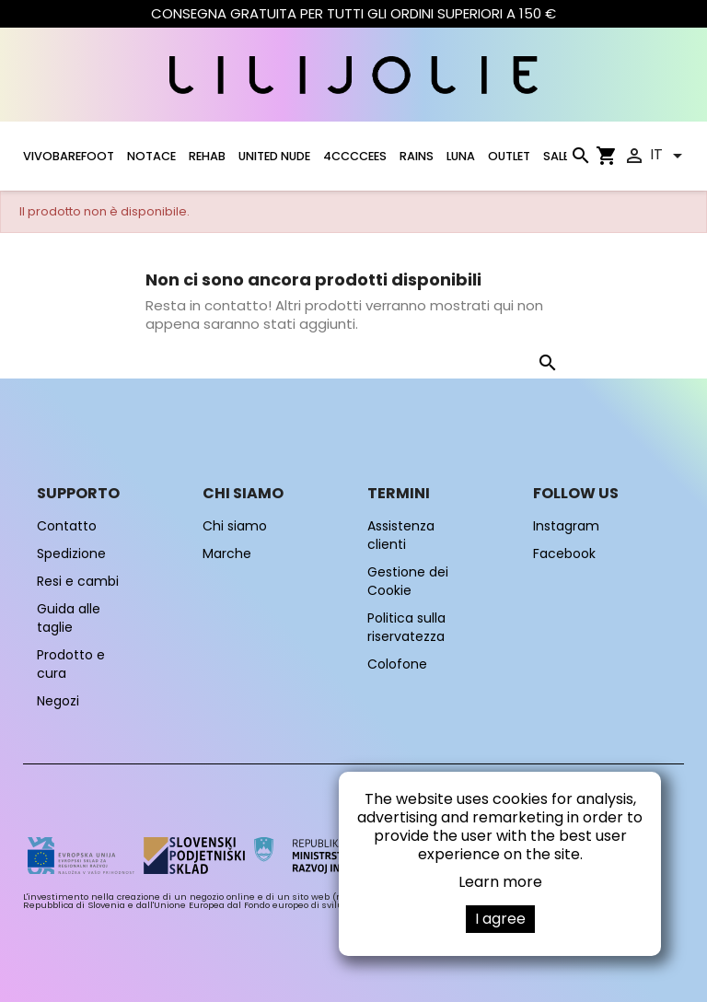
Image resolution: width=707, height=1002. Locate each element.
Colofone (397, 664)
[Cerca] (580, 159)
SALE (556, 156)
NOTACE (151, 156)
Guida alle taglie (68, 618)
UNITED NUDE (274, 156)
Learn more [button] (500, 881)
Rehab (207, 156)
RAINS (417, 156)
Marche (227, 553)
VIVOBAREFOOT (68, 156)
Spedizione (71, 553)
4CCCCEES (355, 156)
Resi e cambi (78, 581)
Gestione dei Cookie (407, 581)
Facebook (564, 553)
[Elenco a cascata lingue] (669, 156)
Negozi (58, 701)
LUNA (460, 156)
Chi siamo (235, 526)
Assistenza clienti (401, 535)
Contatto (67, 526)
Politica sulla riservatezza (406, 627)
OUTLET (509, 156)
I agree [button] (500, 918)
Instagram (566, 526)
